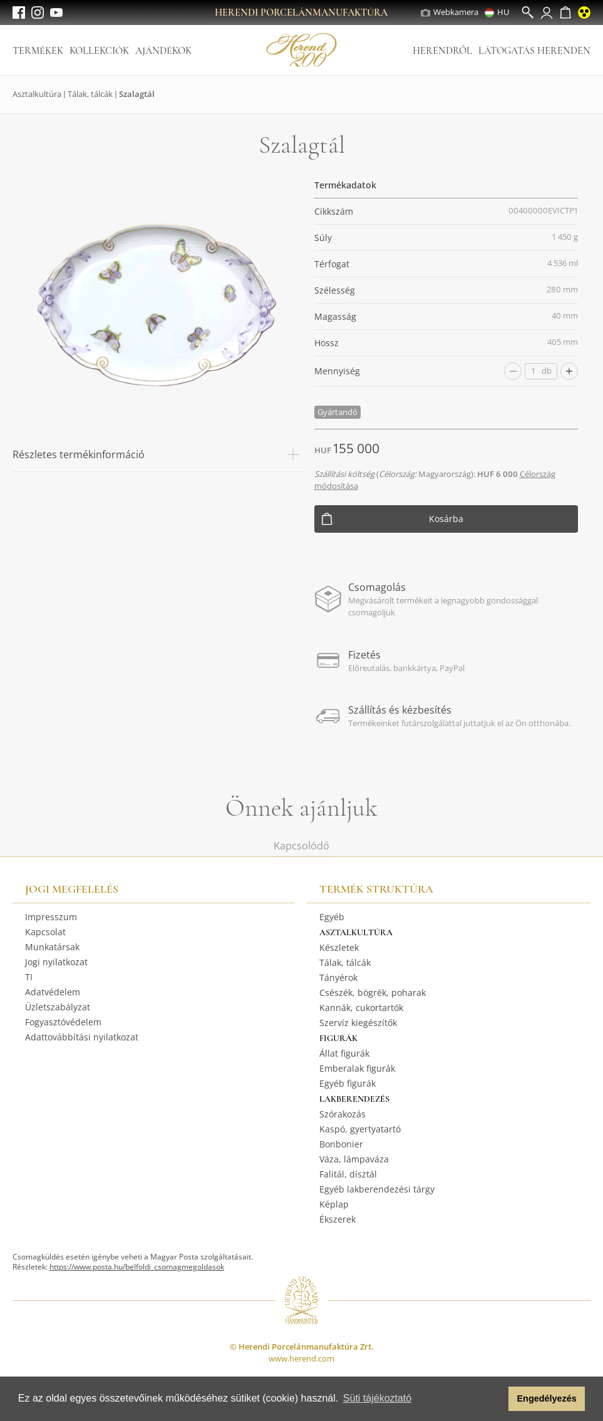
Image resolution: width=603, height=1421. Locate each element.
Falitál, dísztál (348, 1174)
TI (29, 977)
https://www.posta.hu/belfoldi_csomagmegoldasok (136, 1266)
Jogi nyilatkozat (56, 962)
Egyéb (331, 917)
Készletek (339, 947)
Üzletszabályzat (57, 1007)
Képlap (334, 1204)
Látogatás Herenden (534, 50)
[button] (495, 1399)
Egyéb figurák (347, 1083)
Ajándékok (163, 50)
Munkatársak (52, 947)
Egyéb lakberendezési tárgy (377, 1189)
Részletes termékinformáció (157, 454)
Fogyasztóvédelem (63, 1022)
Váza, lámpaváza (354, 1159)
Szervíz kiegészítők (358, 1023)
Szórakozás (342, 1114)
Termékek (38, 50)
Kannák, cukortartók (361, 1007)
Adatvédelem (52, 992)
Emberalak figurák (357, 1068)
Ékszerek (337, 1219)
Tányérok (338, 977)
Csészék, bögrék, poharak (372, 992)
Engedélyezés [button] (547, 1398)
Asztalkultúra (37, 94)
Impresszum (51, 917)
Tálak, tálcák (90, 94)
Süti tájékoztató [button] (377, 1398)
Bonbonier (341, 1144)
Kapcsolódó (301, 846)
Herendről (442, 50)
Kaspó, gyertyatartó (360, 1129)
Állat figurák (344, 1053)
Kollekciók (99, 50)
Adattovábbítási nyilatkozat (81, 1037)
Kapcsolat (45, 932)
